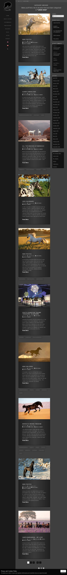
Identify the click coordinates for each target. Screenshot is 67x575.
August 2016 (55, 120)
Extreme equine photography (56, 48)
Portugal (36, 115)
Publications (55, 164)
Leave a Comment (26, 43)
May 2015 (55, 136)
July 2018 (55, 96)
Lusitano (55, 60)
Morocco (21, 169)
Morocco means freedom (31, 424)
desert (31, 390)
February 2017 (56, 110)
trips (44, 169)
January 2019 (56, 91)
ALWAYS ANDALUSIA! (29, 92)
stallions (41, 450)
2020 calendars (28, 201)
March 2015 (55, 139)
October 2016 (56, 115)
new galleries (30, 279)
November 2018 (56, 94)
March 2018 (55, 99)
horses (37, 390)
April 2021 (55, 78)
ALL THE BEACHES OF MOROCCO (33, 146)
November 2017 (56, 104)
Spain (42, 115)
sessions (38, 169)
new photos (39, 279)
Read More (25, 57)
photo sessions (30, 169)
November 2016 (56, 112)
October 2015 (56, 125)
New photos (26, 254)
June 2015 (55, 133)
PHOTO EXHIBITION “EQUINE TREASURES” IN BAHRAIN (31, 313)
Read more (63, 573)
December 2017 (56, 102)
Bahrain (21, 337)
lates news (22, 279)
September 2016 (56, 117)
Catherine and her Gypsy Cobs (57, 70)
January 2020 (56, 83)
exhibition (28, 337)
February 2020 (56, 80)
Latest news (34, 42)
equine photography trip (25, 115)
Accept (63, 571)
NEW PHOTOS (26, 39)
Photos (54, 161)
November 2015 (56, 123)
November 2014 (56, 144)
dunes (37, 447)
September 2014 (56, 147)
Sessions (31, 94)
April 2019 (55, 86)
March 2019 (55, 88)
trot (20, 453)
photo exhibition (37, 337)
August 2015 (55, 131)
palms (20, 393)
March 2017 (55, 107)
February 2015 (56, 141)
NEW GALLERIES (27, 366)
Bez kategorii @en (26, 42)
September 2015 (56, 128)
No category (55, 158)
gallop (43, 447)
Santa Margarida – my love (32, 537)
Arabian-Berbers (23, 390)
